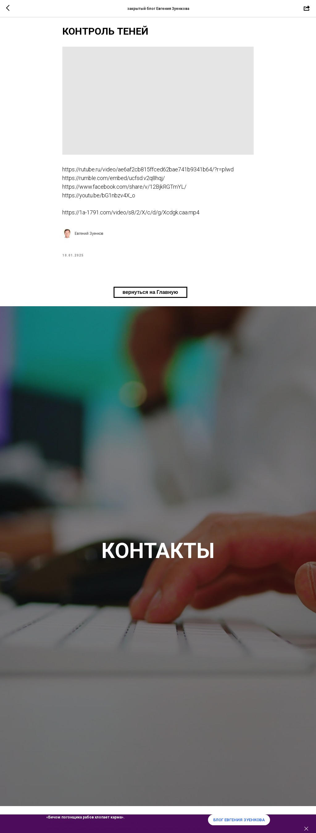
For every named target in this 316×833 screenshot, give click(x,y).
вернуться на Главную (150, 300)
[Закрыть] (306, 828)
